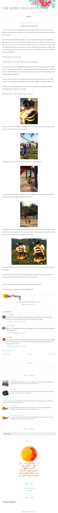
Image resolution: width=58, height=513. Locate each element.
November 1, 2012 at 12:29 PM (16, 346)
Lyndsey (8, 326)
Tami (7, 337)
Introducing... (13, 380)
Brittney (29, 490)
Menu (29, 16)
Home (29, 354)
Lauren (8, 314)
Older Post (52, 354)
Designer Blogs (32, 511)
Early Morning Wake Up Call (17, 415)
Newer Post (6, 354)
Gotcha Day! (13, 389)
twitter (41, 294)
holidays (33, 304)
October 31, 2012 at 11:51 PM (15, 333)
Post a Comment (7, 351)
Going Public (13, 405)
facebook (33, 294)
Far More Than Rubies (22, 8)
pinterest (50, 294)
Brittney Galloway (29, 488)
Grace (28, 304)
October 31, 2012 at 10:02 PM (15, 321)
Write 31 (4, 399)
